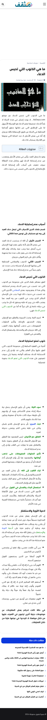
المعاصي (16, 290)
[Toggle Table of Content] (39, 148)
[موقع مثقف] (24, 3)
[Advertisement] (23, 32)
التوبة (4, 528)
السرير (33, 424)
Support (40, 79)
